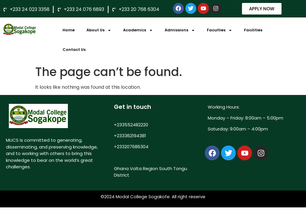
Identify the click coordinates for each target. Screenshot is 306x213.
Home (69, 30)
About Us (98, 30)
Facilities (253, 30)
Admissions (180, 30)
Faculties (219, 30)
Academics (138, 30)
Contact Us (74, 49)
